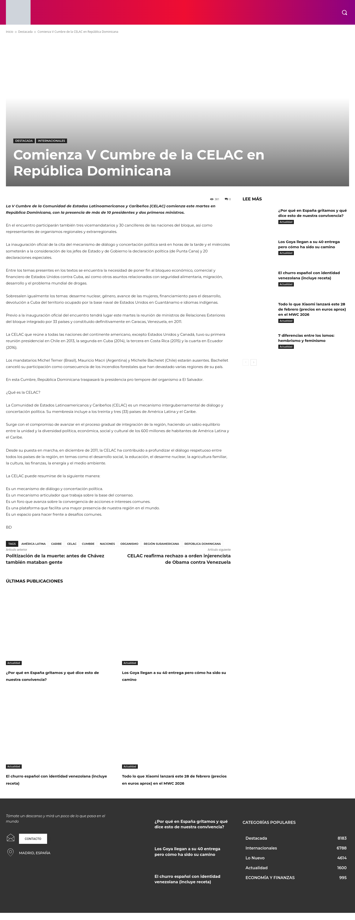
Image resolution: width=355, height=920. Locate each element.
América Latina (33, 544)
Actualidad (13, 663)
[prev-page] (246, 362)
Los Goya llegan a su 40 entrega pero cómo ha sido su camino (174, 676)
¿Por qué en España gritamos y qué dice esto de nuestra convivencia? (56, 676)
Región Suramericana (161, 544)
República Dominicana (202, 544)
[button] (344, 12)
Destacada (25, 32)
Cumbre (88, 544)
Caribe (56, 544)
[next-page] (253, 362)
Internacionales (51, 141)
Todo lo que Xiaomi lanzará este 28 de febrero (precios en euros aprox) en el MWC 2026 (175, 782)
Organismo (129, 544)
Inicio (9, 32)
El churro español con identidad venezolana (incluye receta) (51, 779)
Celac (71, 544)
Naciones (107, 544)
